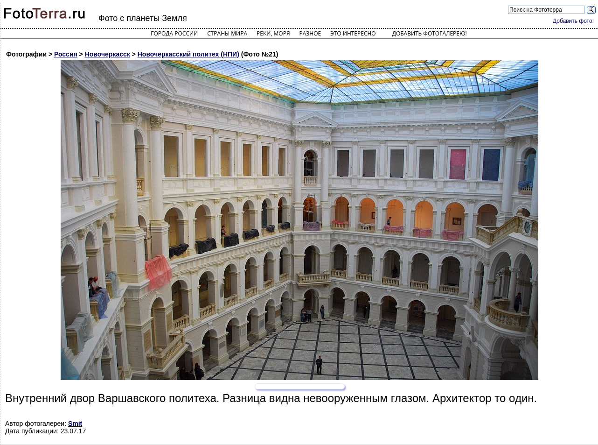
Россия (65, 54)
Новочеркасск (107, 54)
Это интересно (353, 33)
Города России (174, 33)
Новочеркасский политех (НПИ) (188, 54)
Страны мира (227, 33)
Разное (310, 33)
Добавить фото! (573, 21)
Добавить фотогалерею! (429, 33)
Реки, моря (273, 33)
